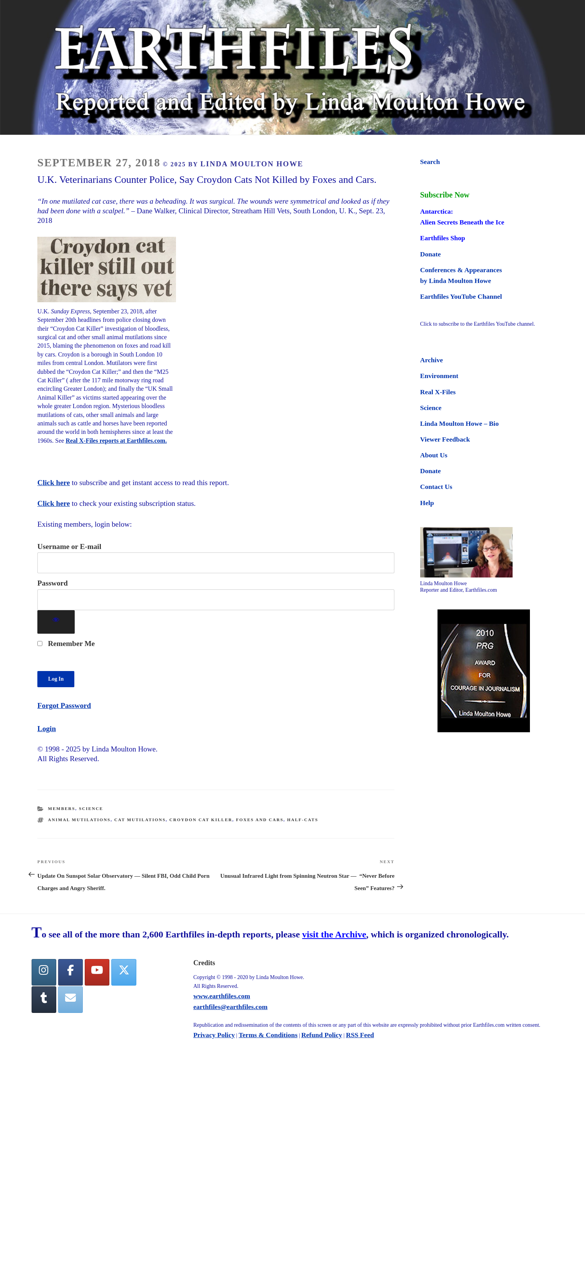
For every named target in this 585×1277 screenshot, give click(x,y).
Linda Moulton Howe (251, 164)
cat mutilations (140, 819)
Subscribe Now (444, 195)
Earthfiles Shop (442, 238)
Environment (439, 376)
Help (427, 503)
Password (52, 583)
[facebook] (70, 972)
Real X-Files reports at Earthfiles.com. (116, 440)
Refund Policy (321, 1035)
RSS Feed (360, 1035)
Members (61, 808)
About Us (434, 455)
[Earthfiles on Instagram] (44, 972)
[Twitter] (123, 972)
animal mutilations (79, 819)
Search (430, 162)
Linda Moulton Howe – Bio (459, 423)
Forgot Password (64, 705)
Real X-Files (438, 392)
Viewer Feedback (445, 439)
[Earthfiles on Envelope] (70, 999)
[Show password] (56, 622)
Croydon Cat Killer (200, 819)
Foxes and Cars (259, 819)
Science (91, 808)
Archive (431, 360)
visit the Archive (334, 934)
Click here (53, 483)
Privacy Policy (214, 1035)
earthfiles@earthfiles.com (230, 1007)
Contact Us (436, 486)
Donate (430, 254)
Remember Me (66, 643)
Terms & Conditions (268, 1035)
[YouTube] (97, 972)
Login (46, 729)
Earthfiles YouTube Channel (461, 296)
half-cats (302, 819)
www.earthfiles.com (221, 996)
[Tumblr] (44, 999)
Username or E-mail (69, 546)
